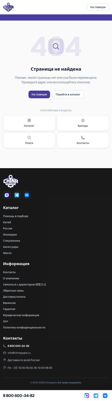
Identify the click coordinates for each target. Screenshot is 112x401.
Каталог (29, 122)
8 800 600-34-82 (18, 346)
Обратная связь (13, 290)
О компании (11, 278)
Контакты (82, 140)
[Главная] (8, 7)
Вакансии (9, 303)
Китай (7, 222)
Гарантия (9, 309)
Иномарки (10, 234)
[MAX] (7, 195)
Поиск (29, 140)
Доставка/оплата (14, 296)
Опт (5, 321)
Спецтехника (11, 240)
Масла (7, 253)
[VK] (27, 195)
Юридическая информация (21, 315)
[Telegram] (17, 195)
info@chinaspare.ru (19, 353)
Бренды (83, 122)
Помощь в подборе (15, 216)
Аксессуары (10, 247)
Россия (7, 228)
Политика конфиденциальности (24, 327)
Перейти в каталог (68, 94)
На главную (98, 7)
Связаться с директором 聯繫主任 (24, 284)
